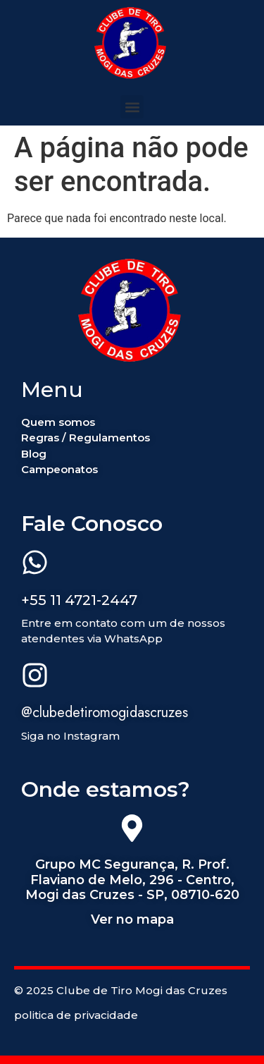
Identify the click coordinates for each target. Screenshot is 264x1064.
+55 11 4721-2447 (79, 600)
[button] (132, 106)
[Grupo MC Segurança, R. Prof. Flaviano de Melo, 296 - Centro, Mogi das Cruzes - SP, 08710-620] (132, 830)
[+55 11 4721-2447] (35, 565)
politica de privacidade (76, 1015)
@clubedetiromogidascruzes (104, 712)
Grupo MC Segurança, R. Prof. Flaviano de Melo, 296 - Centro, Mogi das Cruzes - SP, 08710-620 (132, 880)
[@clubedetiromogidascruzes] (35, 677)
